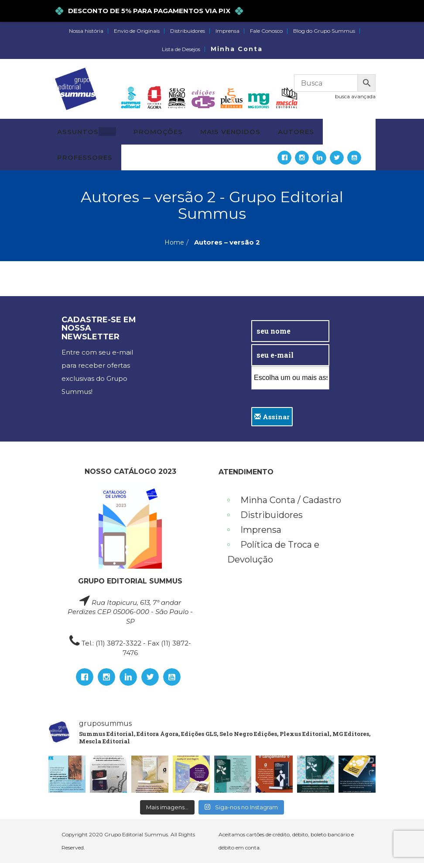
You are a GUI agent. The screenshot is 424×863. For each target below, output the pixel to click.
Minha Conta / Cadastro (290, 500)
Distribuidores (187, 31)
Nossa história (86, 31)
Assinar (272, 416)
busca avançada (355, 96)
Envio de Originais (137, 31)
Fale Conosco (266, 31)
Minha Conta (237, 49)
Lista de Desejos (181, 49)
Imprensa (227, 31)
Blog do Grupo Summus (324, 31)
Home (174, 242)
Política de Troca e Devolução (273, 552)
